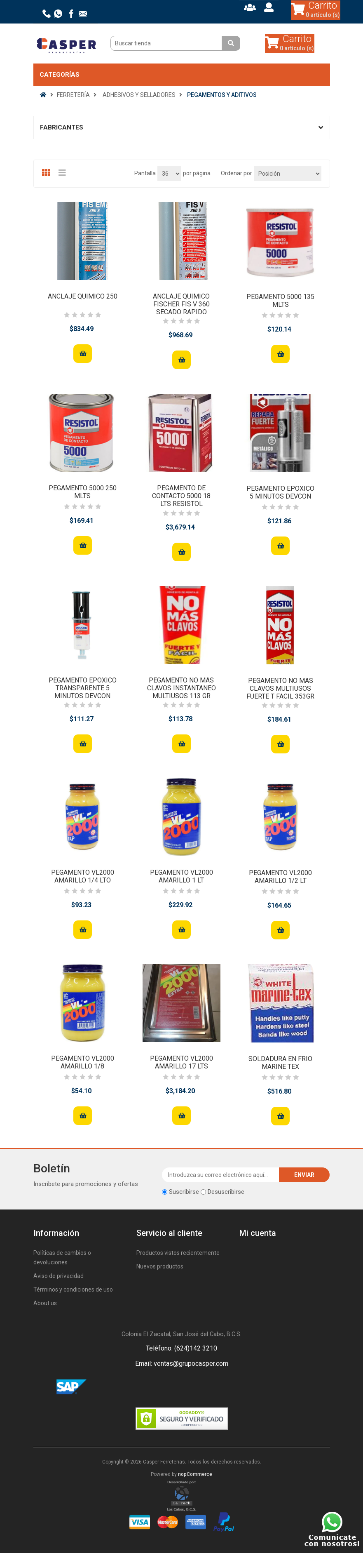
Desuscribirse (226, 1191)
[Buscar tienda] (167, 43)
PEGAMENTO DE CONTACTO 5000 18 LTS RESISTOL (181, 496)
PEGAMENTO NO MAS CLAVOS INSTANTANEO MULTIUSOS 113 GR (181, 688)
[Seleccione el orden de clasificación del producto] (287, 173)
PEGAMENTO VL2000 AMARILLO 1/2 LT (280, 877)
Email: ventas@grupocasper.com (181, 1363)
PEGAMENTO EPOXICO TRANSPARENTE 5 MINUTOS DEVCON (83, 688)
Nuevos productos (159, 1266)
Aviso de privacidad (58, 1276)
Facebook (172, 1387)
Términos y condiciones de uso (73, 1289)
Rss (191, 1387)
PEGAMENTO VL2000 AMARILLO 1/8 (82, 1062)
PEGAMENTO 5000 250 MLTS (83, 492)
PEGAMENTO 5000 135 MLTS (280, 300)
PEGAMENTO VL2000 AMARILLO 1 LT (181, 876)
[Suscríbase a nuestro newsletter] (220, 1174)
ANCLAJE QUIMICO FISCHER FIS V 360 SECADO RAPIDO (181, 304)
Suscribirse (184, 1191)
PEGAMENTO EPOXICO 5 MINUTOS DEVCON (280, 492)
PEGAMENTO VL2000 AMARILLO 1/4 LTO (82, 876)
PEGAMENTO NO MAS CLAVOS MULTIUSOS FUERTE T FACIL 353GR (280, 688)
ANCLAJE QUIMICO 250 (82, 296)
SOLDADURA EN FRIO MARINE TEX (280, 1063)
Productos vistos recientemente (178, 1252)
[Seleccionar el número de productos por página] (169, 173)
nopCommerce (195, 1474)
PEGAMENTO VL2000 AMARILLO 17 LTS (181, 1062)
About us (45, 1303)
